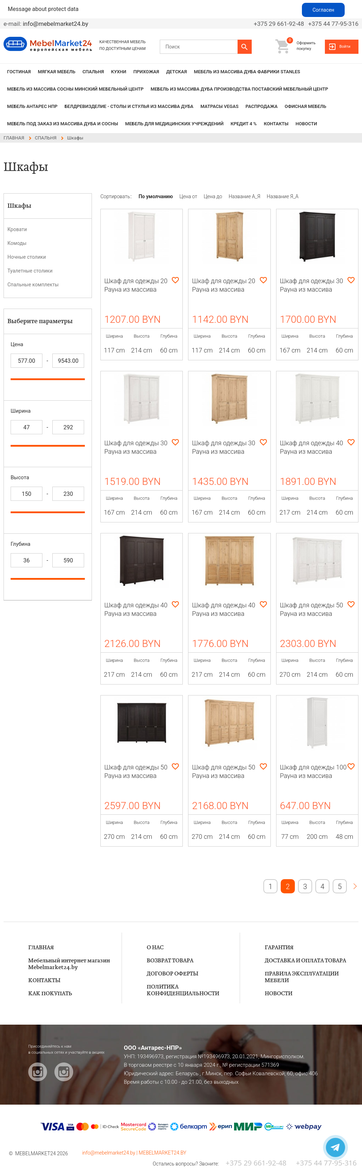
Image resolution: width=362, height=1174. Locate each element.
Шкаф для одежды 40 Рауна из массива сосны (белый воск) (311, 451)
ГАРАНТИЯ (279, 947)
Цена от (189, 196)
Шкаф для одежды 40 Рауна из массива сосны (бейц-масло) (223, 613)
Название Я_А (283, 196)
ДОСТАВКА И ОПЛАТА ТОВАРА (305, 960)
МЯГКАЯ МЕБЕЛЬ (56, 71)
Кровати (17, 229)
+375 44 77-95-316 (333, 23)
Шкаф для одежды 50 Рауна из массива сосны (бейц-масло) (223, 775)
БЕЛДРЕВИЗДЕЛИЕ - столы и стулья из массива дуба (129, 106)
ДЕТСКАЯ (176, 71)
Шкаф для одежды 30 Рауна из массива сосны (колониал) (311, 289)
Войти (344, 46)
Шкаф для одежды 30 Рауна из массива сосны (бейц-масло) (223, 451)
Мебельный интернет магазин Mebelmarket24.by (69, 964)
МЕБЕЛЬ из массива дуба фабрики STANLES (247, 71)
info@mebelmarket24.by (55, 23)
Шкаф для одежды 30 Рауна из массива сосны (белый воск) (136, 451)
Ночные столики (26, 257)
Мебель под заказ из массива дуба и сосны (62, 123)
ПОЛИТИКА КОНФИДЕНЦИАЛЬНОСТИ (183, 990)
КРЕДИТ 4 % (243, 123)
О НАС (155, 947)
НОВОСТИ (306, 123)
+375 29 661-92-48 (279, 23)
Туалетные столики (29, 271)
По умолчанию (156, 196)
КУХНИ (118, 71)
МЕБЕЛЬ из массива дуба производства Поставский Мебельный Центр (239, 89)
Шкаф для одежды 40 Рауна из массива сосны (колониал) (136, 613)
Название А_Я (245, 196)
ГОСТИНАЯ (19, 71)
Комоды (17, 243)
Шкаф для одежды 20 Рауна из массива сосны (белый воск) (136, 289)
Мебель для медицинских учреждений (174, 123)
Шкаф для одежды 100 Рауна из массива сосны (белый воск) (313, 775)
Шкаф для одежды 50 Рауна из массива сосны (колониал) (136, 775)
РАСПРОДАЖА (262, 106)
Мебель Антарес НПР (32, 106)
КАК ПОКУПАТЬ (50, 993)
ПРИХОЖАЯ (146, 71)
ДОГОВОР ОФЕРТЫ (172, 973)
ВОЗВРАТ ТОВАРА (170, 960)
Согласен (323, 10)
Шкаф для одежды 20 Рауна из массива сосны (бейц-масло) (223, 289)
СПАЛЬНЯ (93, 71)
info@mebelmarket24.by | (110, 1153)
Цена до (213, 196)
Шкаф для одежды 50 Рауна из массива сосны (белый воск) (311, 613)
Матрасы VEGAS (219, 106)
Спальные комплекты (33, 284)
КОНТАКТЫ (276, 123)
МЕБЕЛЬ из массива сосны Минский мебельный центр (75, 89)
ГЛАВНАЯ (41, 947)
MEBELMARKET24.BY (162, 1153)
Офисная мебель (305, 106)
